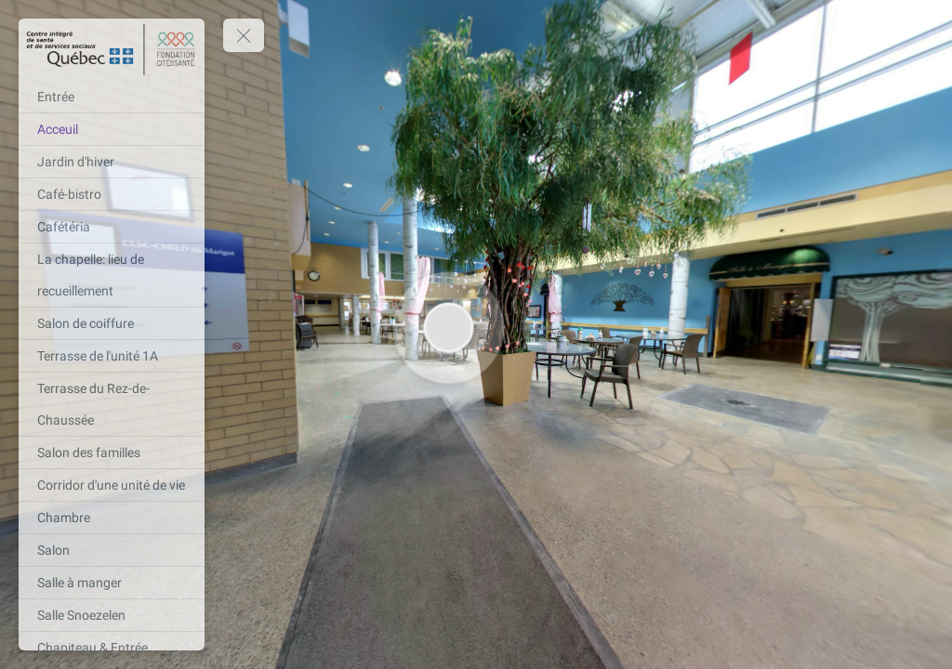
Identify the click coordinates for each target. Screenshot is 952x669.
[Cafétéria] (112, 227)
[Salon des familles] (112, 452)
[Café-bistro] (112, 194)
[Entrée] (112, 96)
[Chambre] (112, 517)
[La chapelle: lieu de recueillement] (112, 275)
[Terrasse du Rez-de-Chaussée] (112, 404)
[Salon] (112, 550)
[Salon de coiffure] (112, 323)
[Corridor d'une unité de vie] (112, 485)
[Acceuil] (112, 129)
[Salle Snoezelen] (112, 615)
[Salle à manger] (112, 582)
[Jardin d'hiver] (112, 161)
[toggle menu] (243, 35)
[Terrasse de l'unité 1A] (112, 356)
